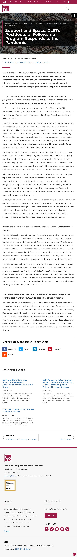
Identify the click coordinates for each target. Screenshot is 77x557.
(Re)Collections (11, 62)
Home (7, 23)
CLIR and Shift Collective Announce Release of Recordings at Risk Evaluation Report (17, 383)
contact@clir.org (11, 476)
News (46, 62)
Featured (39, 62)
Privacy (7, 531)
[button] (74, 15)
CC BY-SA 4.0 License (23, 549)
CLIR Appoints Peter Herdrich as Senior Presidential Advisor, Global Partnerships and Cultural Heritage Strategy (58, 383)
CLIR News (15, 23)
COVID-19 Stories (26, 62)
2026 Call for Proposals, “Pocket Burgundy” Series (18, 410)
